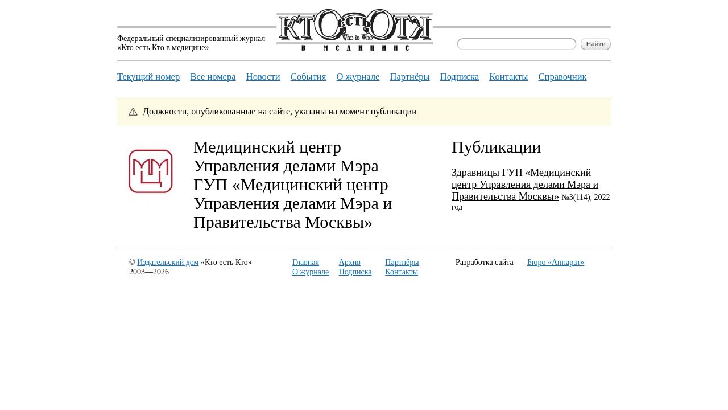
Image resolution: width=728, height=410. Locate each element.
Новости (263, 76)
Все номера (212, 76)
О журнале (310, 272)
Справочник (563, 76)
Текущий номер (148, 76)
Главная (305, 262)
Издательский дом (167, 262)
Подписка (355, 272)
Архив (350, 262)
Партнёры (402, 262)
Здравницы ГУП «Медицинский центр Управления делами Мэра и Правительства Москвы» (525, 184)
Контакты (401, 272)
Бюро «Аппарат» (555, 262)
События (308, 76)
